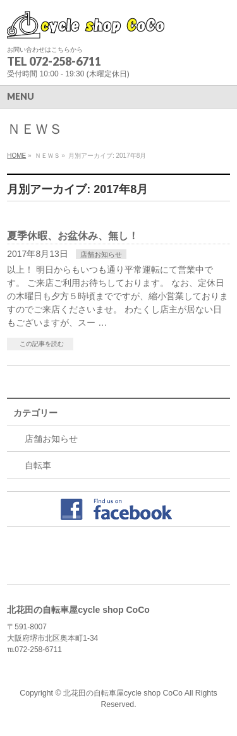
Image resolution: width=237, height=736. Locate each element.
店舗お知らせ (101, 254)
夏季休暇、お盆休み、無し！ (72, 235)
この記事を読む (42, 343)
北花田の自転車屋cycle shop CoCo (123, 693)
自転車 (38, 465)
